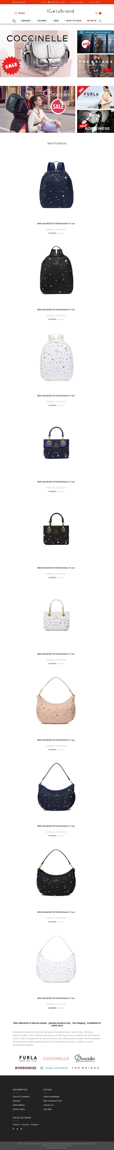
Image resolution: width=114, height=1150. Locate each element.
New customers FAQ (53, 1101)
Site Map (47, 1109)
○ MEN (55, 21)
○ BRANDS (25, 21)
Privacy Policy (19, 1109)
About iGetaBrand (51, 1097)
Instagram (35, 1125)
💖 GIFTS (91, 21)
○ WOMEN (41, 21)
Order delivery (19, 1105)
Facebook (25, 1125)
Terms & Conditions (21, 1097)
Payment (17, 1101)
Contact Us (48, 1105)
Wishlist (21, 13)
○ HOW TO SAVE (72, 21)
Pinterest (16, 1125)
